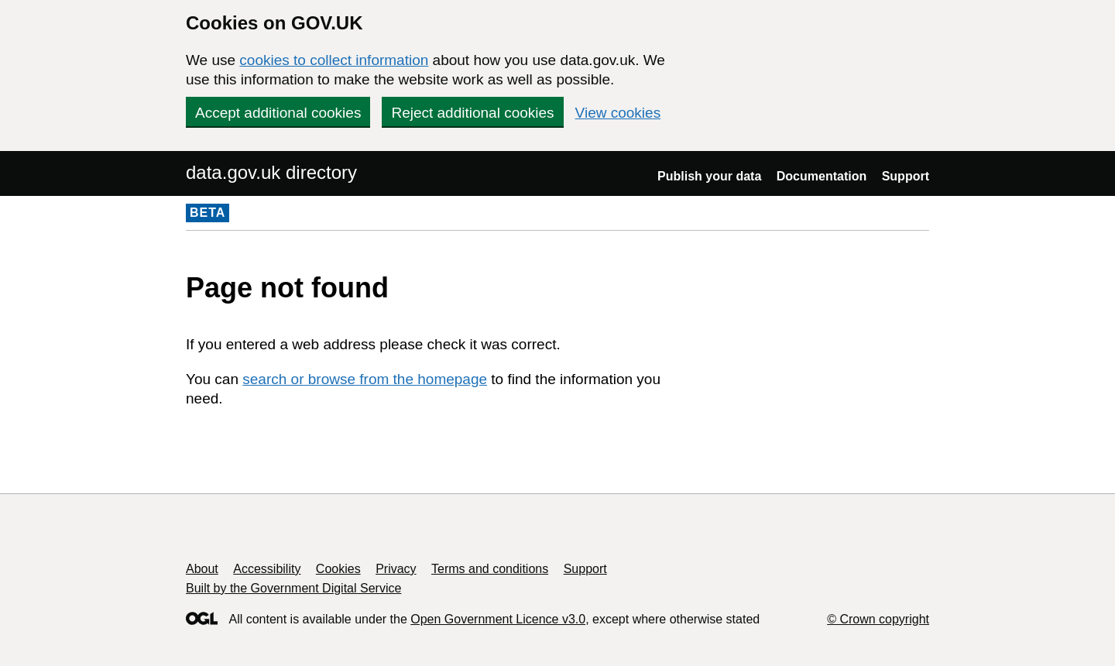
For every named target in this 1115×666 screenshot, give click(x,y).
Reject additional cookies (472, 113)
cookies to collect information (333, 60)
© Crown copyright (878, 619)
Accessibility (266, 568)
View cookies (618, 112)
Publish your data (709, 176)
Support (905, 176)
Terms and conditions (489, 568)
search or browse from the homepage (364, 379)
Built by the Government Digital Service (293, 588)
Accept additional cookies (278, 113)
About (202, 568)
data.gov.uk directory (271, 172)
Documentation (821, 176)
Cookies (338, 568)
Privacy (396, 568)
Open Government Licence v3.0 (497, 619)
